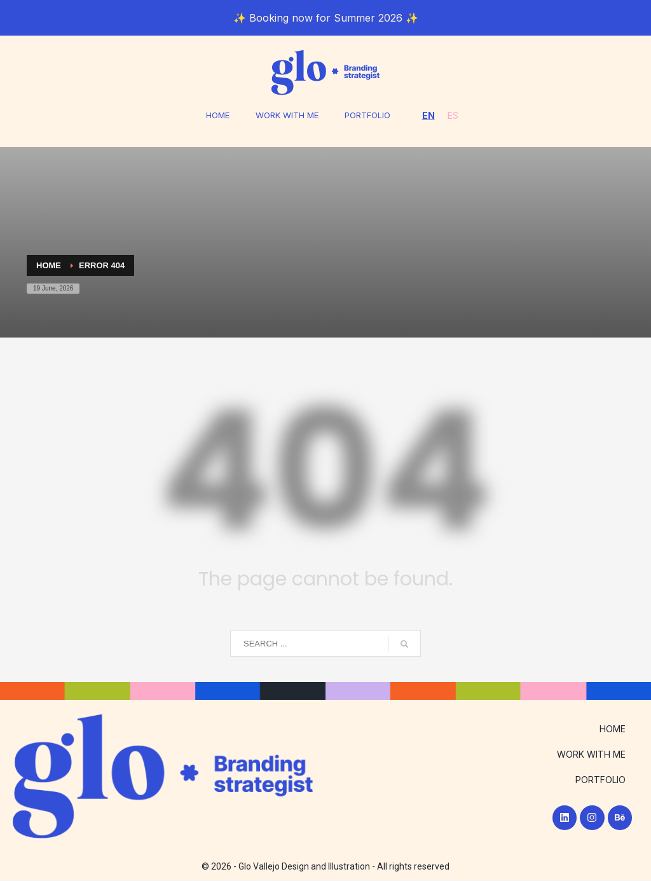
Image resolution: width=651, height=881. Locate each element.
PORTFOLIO (371, 115)
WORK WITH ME (286, 115)
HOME (213, 115)
